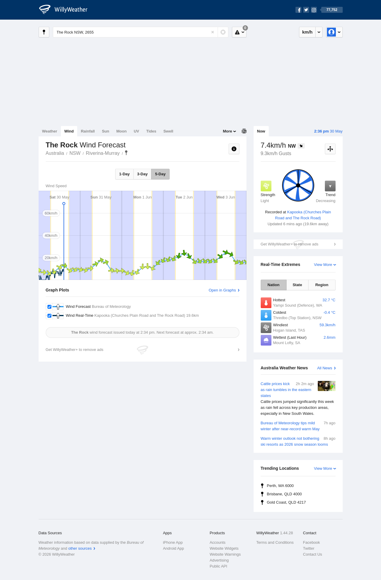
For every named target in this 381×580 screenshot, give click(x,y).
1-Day (124, 174)
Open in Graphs (222, 290)
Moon (121, 131)
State (297, 285)
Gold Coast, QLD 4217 (286, 502)
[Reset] (212, 32)
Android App (173, 548)
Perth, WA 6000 (280, 485)
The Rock (126, 152)
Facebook (311, 542)
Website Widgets (224, 548)
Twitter (308, 548)
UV (136, 131)
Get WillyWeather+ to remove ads (289, 244)
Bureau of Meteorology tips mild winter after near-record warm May (298, 425)
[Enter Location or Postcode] (140, 32)
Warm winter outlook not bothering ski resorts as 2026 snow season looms (298, 441)
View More (323, 264)
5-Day (160, 174)
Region (321, 285)
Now (261, 131)
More (227, 131)
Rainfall (88, 131)
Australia (55, 153)
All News (324, 368)
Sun (105, 131)
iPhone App (173, 542)
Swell (168, 131)
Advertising (219, 560)
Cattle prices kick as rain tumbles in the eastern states (298, 399)
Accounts (217, 542)
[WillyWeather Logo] (66, 10)
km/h (307, 31)
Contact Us (312, 554)
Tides (151, 131)
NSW (74, 153)
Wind (69, 131)
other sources (80, 548)
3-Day (142, 174)
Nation (273, 285)
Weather (49, 131)
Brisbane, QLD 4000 (284, 494)
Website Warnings (225, 554)
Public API (218, 566)
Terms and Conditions (275, 542)
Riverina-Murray (103, 153)
